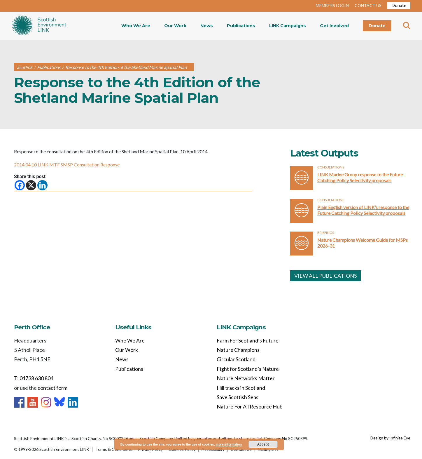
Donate (398, 5)
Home (39, 26)
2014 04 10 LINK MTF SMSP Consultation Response (67, 164)
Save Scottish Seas (237, 397)
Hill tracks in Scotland (241, 388)
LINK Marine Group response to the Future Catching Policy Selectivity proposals (360, 177)
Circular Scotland (236, 359)
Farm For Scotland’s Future (248, 340)
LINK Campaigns (287, 25)
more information (229, 444)
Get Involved (334, 25)
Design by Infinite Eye (390, 437)
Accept (263, 444)
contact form (52, 388)
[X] (31, 185)
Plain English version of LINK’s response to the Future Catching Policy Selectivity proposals (363, 210)
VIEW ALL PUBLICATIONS (325, 275)
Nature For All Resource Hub (250, 406)
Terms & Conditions (113, 449)
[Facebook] (20, 185)
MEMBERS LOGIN (332, 5)
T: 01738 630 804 (33, 378)
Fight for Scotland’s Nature (248, 369)
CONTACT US (368, 5)
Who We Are (135, 25)
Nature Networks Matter (246, 378)
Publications (241, 25)
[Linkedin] (42, 185)
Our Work (175, 25)
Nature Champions (238, 350)
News (206, 25)
